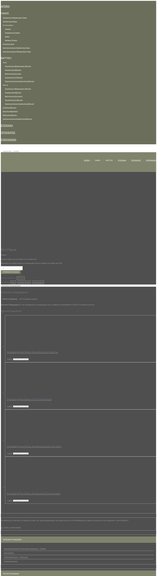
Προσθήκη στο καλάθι (11, 200)
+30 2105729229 (63, 572)
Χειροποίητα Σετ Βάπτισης (14, 77)
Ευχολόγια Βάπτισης (10, 108)
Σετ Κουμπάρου (8, 25)
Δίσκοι (7, 36)
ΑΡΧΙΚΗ (5, 6)
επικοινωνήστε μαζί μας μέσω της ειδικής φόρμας (78, 511)
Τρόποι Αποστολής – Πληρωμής (16, 485)
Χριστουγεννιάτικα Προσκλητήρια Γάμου (16, 48)
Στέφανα (8, 29)
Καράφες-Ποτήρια (11, 40)
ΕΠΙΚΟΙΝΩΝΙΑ (8, 139)
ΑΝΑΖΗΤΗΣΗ (6, 151)
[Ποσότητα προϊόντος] (12, 196)
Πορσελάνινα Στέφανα (12, 33)
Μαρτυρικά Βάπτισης (10, 115)
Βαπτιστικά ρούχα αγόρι (13, 74)
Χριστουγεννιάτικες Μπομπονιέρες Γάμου (17, 51)
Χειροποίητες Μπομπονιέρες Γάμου (15, 18)
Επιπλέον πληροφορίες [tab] (11, 214)
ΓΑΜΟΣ (5, 13)
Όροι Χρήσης (9, 481)
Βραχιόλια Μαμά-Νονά (10, 111)
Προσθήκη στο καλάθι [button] (20, 287)
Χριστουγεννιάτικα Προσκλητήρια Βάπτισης (19, 81)
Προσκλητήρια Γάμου (10, 21)
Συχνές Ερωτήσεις (10, 489)
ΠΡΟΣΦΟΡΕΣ (8, 132)
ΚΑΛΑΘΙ (15, 151)
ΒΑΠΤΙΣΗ (6, 58)
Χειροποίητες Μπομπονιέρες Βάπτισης (18, 66)
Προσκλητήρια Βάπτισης (13, 70)
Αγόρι (5, 62)
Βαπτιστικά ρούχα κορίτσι (13, 96)
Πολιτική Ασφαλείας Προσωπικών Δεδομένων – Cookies (25, 477)
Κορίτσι (5, 85)
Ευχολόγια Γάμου (8, 44)
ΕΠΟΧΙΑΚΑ (7, 125)
